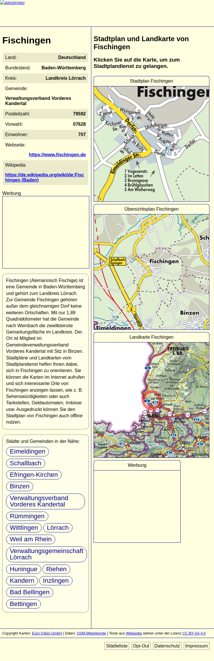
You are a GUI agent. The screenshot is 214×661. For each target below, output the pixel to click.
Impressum (196, 645)
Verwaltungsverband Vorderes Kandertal (39, 501)
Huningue (23, 569)
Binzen (19, 486)
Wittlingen (24, 527)
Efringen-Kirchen (34, 474)
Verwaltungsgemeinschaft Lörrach (46, 554)
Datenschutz (167, 645)
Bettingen (23, 603)
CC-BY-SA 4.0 (194, 633)
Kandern (22, 580)
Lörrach (58, 527)
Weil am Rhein (31, 539)
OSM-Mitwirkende (91, 633)
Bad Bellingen (30, 592)
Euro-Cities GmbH (47, 633)
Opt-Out (141, 645)
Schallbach (25, 463)
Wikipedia (134, 633)
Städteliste (117, 645)
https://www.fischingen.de (57, 154)
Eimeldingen (27, 451)
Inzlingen (56, 580)
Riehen (56, 569)
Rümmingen (27, 516)
